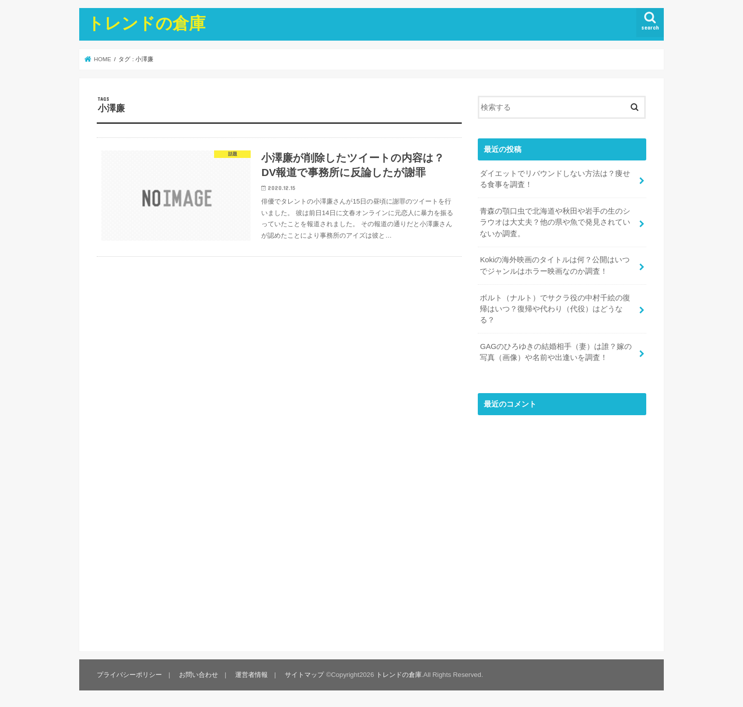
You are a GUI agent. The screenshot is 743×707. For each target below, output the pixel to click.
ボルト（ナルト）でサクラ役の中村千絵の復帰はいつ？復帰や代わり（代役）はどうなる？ (555, 309)
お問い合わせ (198, 674)
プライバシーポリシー (129, 674)
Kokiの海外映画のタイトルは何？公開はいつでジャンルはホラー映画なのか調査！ (555, 265)
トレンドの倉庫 (146, 23)
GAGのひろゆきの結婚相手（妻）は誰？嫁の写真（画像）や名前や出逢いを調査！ (556, 352)
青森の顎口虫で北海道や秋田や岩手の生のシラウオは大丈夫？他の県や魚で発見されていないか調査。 (555, 222)
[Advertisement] (562, 530)
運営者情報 (251, 674)
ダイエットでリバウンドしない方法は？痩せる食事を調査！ (555, 179)
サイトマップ (304, 674)
